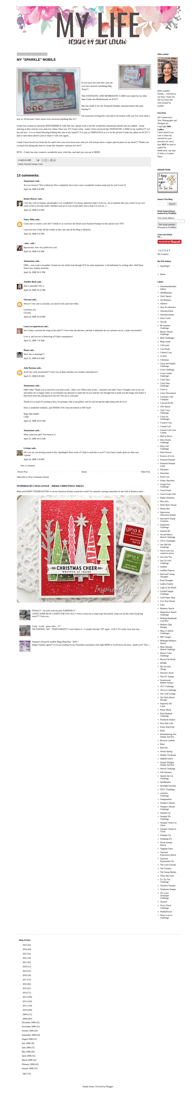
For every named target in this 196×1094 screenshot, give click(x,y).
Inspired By (165, 531)
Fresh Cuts (164, 477)
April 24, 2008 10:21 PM (34, 272)
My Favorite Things (165, 667)
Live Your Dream (167, 601)
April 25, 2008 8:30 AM (34, 376)
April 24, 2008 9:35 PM (34, 251)
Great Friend (165, 490)
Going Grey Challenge (165, 485)
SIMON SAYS (166, 759)
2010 (25, 1010)
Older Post (145, 472)
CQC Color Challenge (165, 411)
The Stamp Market (168, 872)
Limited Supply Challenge (167, 592)
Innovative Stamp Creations (167, 519)
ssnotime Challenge (164, 794)
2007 (25, 1074)
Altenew (163, 303)
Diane (26, 350)
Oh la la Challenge (168, 690)
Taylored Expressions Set (167, 860)
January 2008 (28, 1068)
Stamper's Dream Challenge (167, 808)
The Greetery (166, 868)
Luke (162, 605)
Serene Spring (166, 751)
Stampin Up (165, 813)
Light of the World (168, 587)
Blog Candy (165, 341)
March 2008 (27, 1060)
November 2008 (29, 1026)
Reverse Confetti (167, 740)
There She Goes (167, 876)
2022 (25, 958)
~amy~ (27, 243)
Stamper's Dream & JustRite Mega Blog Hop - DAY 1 (55, 642)
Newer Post (23, 472)
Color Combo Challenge (166, 374)
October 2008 (28, 1031)
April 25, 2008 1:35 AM (34, 340)
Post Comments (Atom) (39, 477)
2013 (25, 997)
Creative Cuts (166, 423)
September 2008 (29, 1035)
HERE (97, 152)
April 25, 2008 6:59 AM (34, 358)
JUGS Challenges (167, 541)
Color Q (163, 389)
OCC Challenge (167, 686)
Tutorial (163, 902)
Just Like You (166, 557)
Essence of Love (167, 456)
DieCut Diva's (166, 436)
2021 (25, 962)
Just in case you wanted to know (167, 552)
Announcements (167, 314)
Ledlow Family (166, 584)
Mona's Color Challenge (166, 654)
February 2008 (28, 1064)
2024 (25, 949)
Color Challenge (167, 370)
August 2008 (27, 1039)
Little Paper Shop (167, 597)
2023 (25, 954)
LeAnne (27, 448)
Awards (163, 322)
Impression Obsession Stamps (168, 513)
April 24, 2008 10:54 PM (34, 317)
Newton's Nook (166, 673)
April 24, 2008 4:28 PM (34, 189)
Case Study (165, 349)
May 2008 (26, 1052)
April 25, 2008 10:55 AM (35, 439)
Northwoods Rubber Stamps (166, 681)
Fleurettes (164, 469)
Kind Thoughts (166, 580)
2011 (25, 1006)
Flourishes (164, 473)
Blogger (109, 1086)
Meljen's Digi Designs (166, 625)
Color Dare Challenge (165, 384)
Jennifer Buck (30, 282)
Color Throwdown (168, 393)
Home (84, 472)
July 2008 (26, 1043)
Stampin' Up (165, 835)
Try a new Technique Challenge (164, 895)
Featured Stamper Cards (33, 164)
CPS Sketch (165, 407)
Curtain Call (165, 426)
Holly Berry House (168, 505)
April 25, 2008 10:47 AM (35, 421)
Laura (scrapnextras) (33, 326)
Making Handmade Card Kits (168, 619)
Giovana (28, 299)
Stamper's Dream (167, 803)
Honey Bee (165, 509)
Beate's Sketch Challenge (166, 333)
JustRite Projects (167, 570)
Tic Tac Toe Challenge (165, 880)
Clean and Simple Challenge (167, 364)
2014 (25, 993)
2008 (25, 1019)
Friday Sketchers (167, 480)
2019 (25, 971)
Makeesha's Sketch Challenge (168, 613)
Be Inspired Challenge (165, 326)
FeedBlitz (172, 227)
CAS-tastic (165, 345)
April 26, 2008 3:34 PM (34, 459)
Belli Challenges (167, 338)
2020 (25, 966)
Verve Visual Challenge (165, 906)
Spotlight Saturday (168, 786)
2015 (25, 988)
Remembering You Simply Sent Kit (168, 735)
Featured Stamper (167, 460)
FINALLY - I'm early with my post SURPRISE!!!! (53, 610)
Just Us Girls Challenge (165, 561)
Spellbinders (165, 782)
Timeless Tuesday (167, 885)
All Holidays (165, 300)
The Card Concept (168, 865)
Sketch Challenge (167, 768)
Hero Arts (164, 501)
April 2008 (27, 1056)
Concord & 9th (166, 403)
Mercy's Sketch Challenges (166, 632)
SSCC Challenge (167, 789)
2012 (25, 1001)
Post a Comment (28, 466)
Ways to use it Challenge (166, 916)
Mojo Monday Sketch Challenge (167, 648)
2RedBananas (166, 293)
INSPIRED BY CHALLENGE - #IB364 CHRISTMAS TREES (50, 486)
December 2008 (29, 1022)
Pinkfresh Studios (167, 720)
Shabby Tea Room (168, 755)
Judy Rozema (30, 368)
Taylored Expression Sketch (168, 853)
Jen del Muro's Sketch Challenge (167, 535)
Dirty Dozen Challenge (165, 441)
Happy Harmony (167, 498)
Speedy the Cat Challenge (166, 777)
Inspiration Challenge (165, 526)
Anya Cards (165, 318)
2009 (25, 1014)
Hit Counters (163, 254)
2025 (25, 945)
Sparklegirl (165, 266)
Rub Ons (164, 748)
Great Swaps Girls (168, 494)
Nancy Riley (29, 219)
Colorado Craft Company (166, 398)
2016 (25, 984)
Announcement (166, 311)
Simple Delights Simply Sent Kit (167, 763)
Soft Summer (166, 772)
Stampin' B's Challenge (165, 817)
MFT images (165, 637)
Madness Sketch (167, 608)
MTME (163, 663)
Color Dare (165, 380)
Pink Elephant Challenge (166, 714)
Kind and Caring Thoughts (167, 575)
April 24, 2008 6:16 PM (34, 210)
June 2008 (26, 1047)
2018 (25, 975)
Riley (162, 744)
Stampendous (166, 799)
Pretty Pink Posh (167, 727)
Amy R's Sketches (168, 307)
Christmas (164, 360)
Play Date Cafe (166, 723)
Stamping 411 (166, 839)
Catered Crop (166, 352)
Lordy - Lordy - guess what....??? (46, 626)
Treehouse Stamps (168, 889)
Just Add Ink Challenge (165, 545)
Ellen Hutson (166, 452)
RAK (162, 731)
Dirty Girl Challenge (164, 447)
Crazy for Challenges (165, 417)
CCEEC (163, 356)
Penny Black (165, 710)
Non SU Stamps (167, 676)
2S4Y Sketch (165, 296)
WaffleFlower (166, 912)
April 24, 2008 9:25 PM (34, 234)
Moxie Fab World (167, 659)
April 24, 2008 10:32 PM (34, 290)
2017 (25, 980)
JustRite (163, 567)
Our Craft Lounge (167, 694)
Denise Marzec (30, 199)
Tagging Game (166, 849)
